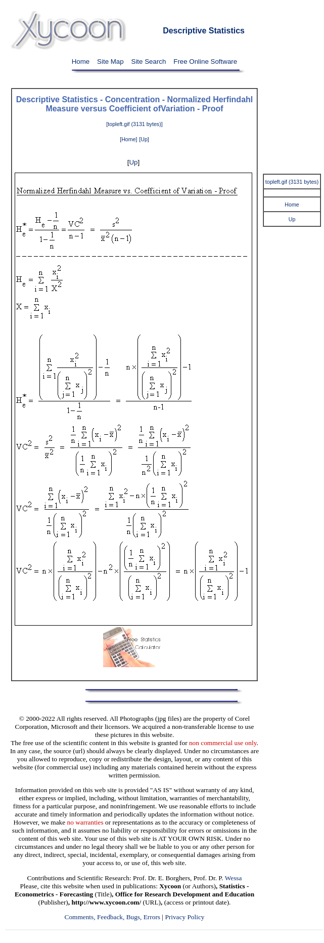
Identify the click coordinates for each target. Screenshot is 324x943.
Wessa (233, 878)
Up (133, 162)
